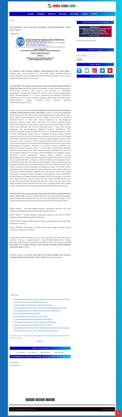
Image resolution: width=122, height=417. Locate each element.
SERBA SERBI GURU (22, 409)
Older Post (40, 399)
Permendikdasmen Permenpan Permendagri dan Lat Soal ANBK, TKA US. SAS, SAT (40, 356)
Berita (12, 20)
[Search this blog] (85, 55)
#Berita (39, 341)
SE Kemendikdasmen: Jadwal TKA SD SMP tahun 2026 (33, 325)
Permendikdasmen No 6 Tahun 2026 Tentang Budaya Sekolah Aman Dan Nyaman (42, 328)
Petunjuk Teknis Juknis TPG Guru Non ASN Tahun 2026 (33, 305)
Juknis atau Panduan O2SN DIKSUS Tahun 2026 (30, 302)
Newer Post (30, 399)
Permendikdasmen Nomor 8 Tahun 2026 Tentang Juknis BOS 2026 (37, 311)
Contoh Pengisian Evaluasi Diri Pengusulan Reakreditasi (33, 319)
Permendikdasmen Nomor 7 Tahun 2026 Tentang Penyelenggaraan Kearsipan (40, 308)
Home (50, 399)
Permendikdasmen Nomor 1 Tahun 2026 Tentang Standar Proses (36, 331)
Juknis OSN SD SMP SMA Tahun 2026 (27, 313)
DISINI (26, 247)
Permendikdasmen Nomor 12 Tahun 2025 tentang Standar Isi (35, 322)
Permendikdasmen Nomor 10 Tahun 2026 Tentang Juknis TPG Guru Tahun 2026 (41, 299)
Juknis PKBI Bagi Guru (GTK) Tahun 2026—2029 (30, 316)
